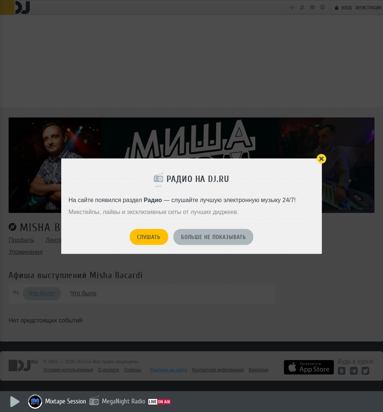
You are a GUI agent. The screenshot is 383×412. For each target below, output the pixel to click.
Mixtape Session (66, 401)
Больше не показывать (213, 237)
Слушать (149, 237)
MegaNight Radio (124, 401)
